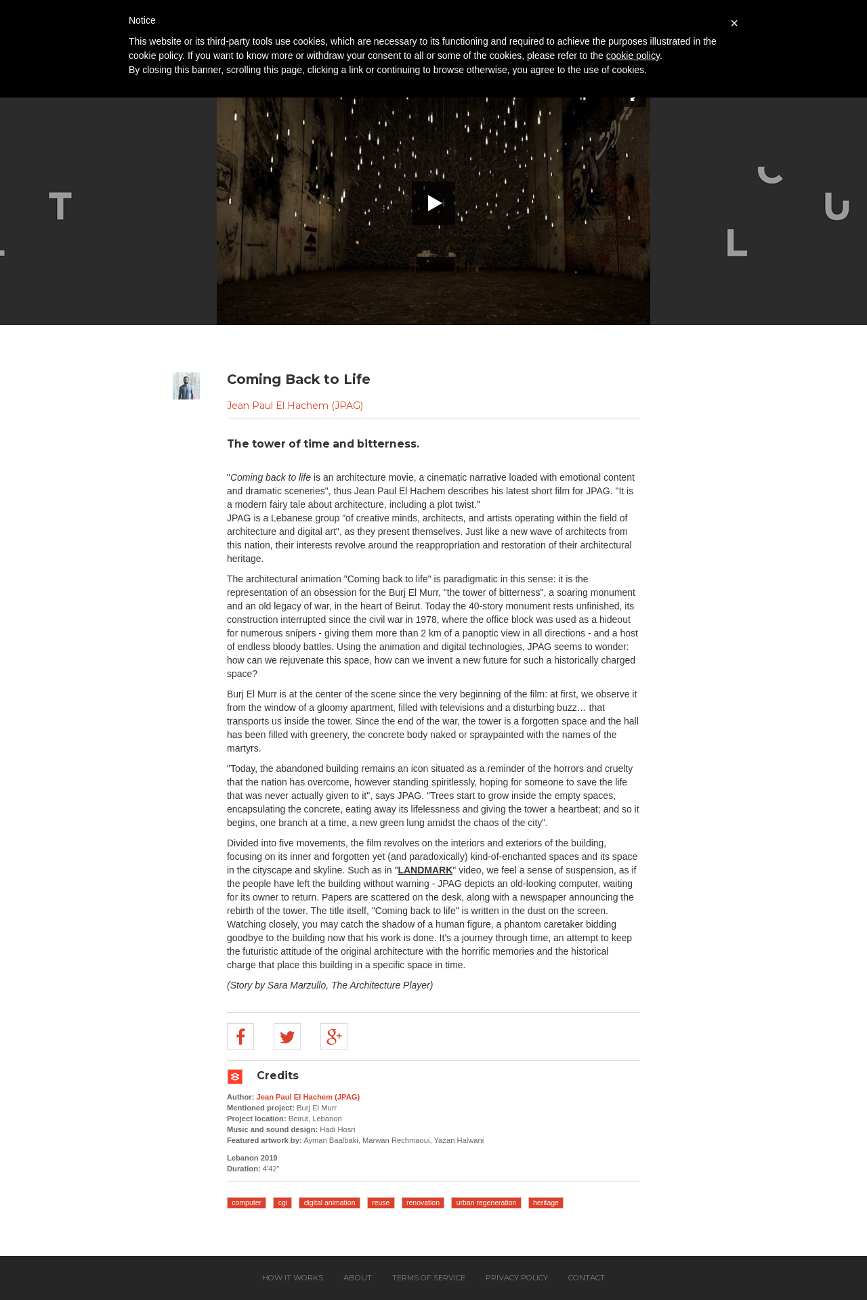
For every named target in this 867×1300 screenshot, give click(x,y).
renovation (423, 1202)
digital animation (330, 1202)
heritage (546, 1202)
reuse (380, 1202)
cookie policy (633, 55)
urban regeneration (487, 1202)
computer (246, 1202)
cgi (282, 1202)
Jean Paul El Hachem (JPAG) (295, 405)
